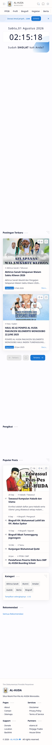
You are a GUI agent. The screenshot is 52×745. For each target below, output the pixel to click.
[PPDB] (7, 11)
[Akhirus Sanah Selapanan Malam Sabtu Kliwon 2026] (26, 251)
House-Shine (35, 732)
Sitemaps (8, 714)
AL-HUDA (15, 739)
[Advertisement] (26, 84)
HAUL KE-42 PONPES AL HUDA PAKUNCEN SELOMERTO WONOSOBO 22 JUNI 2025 (25, 331)
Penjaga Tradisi (36, 729)
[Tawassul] (31, 494)
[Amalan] (35, 583)
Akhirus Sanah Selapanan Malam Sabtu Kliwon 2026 (23, 273)
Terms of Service (36, 714)
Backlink (8, 732)
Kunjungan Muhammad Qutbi (24, 549)
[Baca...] (44, 288)
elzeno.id (33, 725)
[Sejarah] (31, 530)
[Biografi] (25, 11)
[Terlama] (37, 357)
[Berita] (46, 11)
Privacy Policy (35, 710)
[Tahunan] (24, 268)
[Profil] (15, 11)
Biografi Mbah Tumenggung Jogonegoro (23, 536)
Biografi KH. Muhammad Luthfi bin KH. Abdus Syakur (26, 522)
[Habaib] (23, 494)
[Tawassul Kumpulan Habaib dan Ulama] (26, 478)
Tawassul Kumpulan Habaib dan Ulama (25, 500)
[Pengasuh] (31, 516)
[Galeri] (14, 324)
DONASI (36, 18)
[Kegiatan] (36, 11)
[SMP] (27, 556)
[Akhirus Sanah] (13, 268)
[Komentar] (32, 468)
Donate (7, 725)
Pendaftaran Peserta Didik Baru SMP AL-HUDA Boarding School (27, 562)
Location (8, 729)
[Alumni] (25, 583)
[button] (4, 4)
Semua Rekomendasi (13, 613)
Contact (7, 710)
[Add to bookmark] (46, 241)
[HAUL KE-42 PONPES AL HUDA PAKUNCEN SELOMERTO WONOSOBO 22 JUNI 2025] (26, 307)
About (7, 707)
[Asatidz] (9, 589)
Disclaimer (34, 707)
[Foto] (9, 324)
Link (28, 18)
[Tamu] (21, 545)
